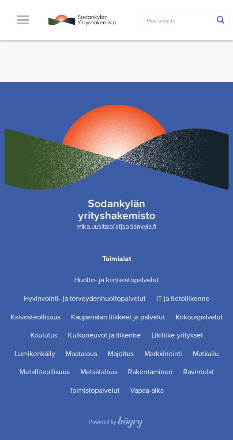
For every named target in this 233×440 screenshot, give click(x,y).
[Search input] (177, 20)
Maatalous (81, 354)
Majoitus (121, 354)
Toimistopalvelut (94, 390)
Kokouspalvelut (199, 317)
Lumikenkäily (35, 354)
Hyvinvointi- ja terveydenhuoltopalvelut (85, 298)
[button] (22, 20)
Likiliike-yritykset (177, 335)
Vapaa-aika (147, 390)
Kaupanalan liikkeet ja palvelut (118, 317)
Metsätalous (98, 372)
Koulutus (43, 335)
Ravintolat (198, 372)
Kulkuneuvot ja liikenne (104, 335)
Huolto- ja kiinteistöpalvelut (116, 280)
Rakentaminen (150, 372)
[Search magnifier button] (220, 20)
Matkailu (206, 354)
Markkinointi (163, 354)
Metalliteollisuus (44, 372)
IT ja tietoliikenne (183, 298)
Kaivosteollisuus (35, 317)
